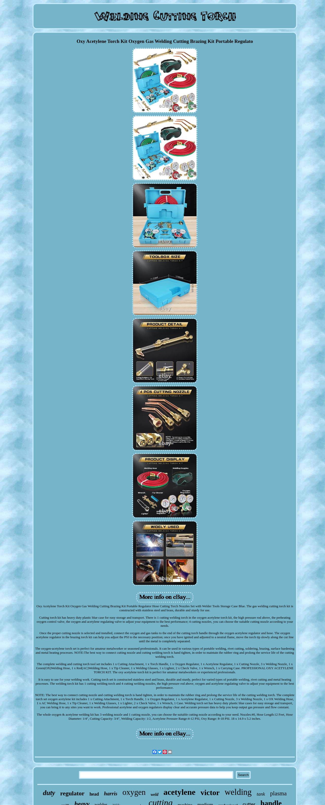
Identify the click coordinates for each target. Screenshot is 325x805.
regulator (72, 793)
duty (49, 793)
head (94, 794)
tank (261, 794)
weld (154, 794)
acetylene (180, 792)
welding (238, 792)
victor (210, 792)
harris (111, 794)
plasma (278, 793)
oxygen (133, 792)
